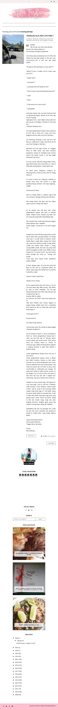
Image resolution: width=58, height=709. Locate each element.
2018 (17, 668)
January (19, 641)
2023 (17, 653)
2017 (17, 671)
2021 (17, 659)
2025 (17, 647)
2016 (17, 674)
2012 (17, 686)
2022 (17, 656)
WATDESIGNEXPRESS (50, 706)
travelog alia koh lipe (46, 39)
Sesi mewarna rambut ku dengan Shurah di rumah (29, 554)
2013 (17, 683)
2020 (17, 662)
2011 (17, 689)
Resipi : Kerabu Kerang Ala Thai (29, 625)
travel (30, 39)
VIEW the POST (31, 435)
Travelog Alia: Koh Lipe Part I (40, 36)
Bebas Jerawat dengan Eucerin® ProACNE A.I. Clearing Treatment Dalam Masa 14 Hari (29, 589)
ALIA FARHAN (36, 706)
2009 (17, 695)
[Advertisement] (29, 490)
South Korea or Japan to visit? (25, 643)
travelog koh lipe (31, 40)
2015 (17, 677)
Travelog (35, 39)
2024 (17, 650)
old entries (51, 443)
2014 (17, 680)
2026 (17, 638)
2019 (17, 665)
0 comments (51, 436)
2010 (17, 692)
